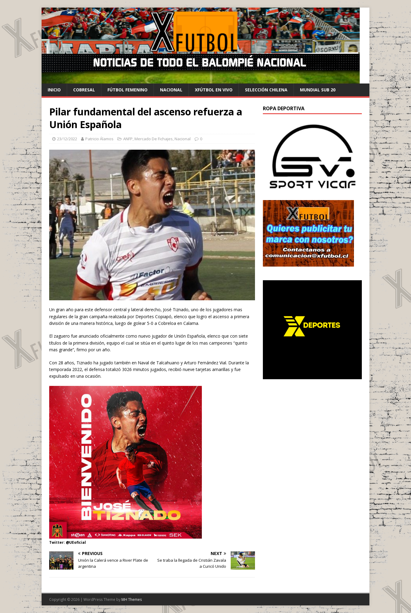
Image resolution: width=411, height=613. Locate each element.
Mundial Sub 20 (317, 90)
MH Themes (131, 599)
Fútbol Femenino (127, 90)
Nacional (171, 90)
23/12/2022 (67, 138)
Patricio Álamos (99, 138)
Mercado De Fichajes (153, 138)
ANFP (128, 138)
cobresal (84, 90)
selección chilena (266, 90)
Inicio (54, 90)
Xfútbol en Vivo (214, 90)
